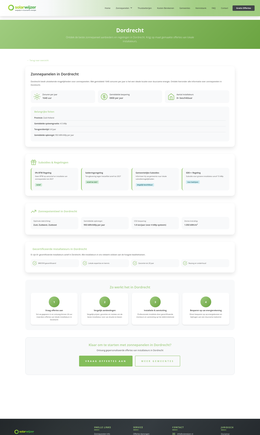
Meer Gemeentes (157, 361)
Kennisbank (201, 8)
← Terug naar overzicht (38, 60)
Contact (224, 8)
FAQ (214, 8)
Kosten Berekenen (165, 8)
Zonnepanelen (124, 8)
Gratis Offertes (243, 8)
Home (107, 8)
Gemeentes (184, 8)
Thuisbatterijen (145, 8)
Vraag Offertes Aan (105, 361)
